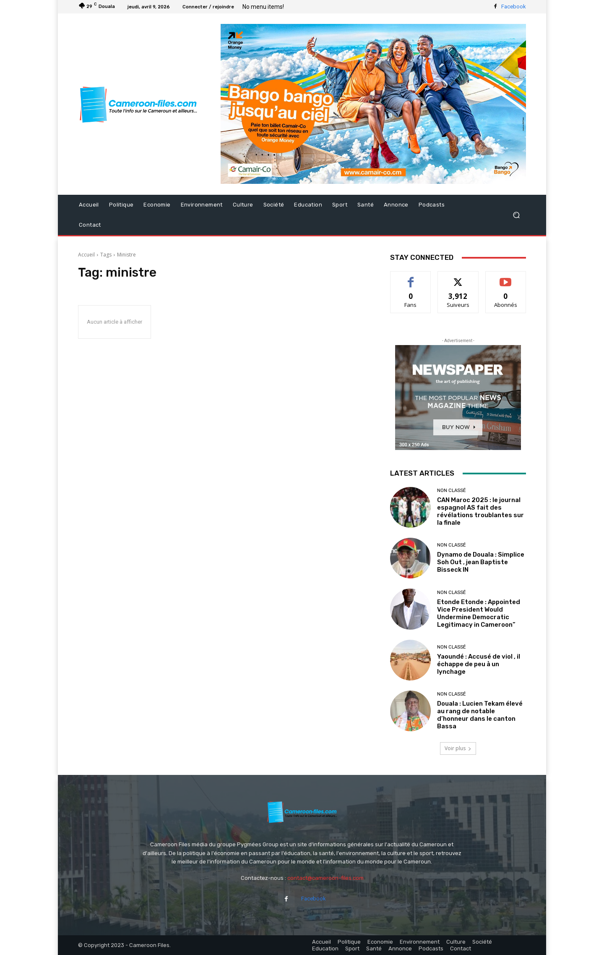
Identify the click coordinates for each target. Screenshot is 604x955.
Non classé (451, 490)
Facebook (513, 6)
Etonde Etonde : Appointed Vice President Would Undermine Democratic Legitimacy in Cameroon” (478, 613)
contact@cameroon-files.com (325, 878)
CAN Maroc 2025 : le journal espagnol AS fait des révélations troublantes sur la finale (480, 511)
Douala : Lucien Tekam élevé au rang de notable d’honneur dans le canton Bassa (480, 715)
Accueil (86, 254)
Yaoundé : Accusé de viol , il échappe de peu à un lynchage (478, 664)
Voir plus (458, 748)
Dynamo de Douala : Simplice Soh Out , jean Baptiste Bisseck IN (480, 562)
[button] (516, 215)
